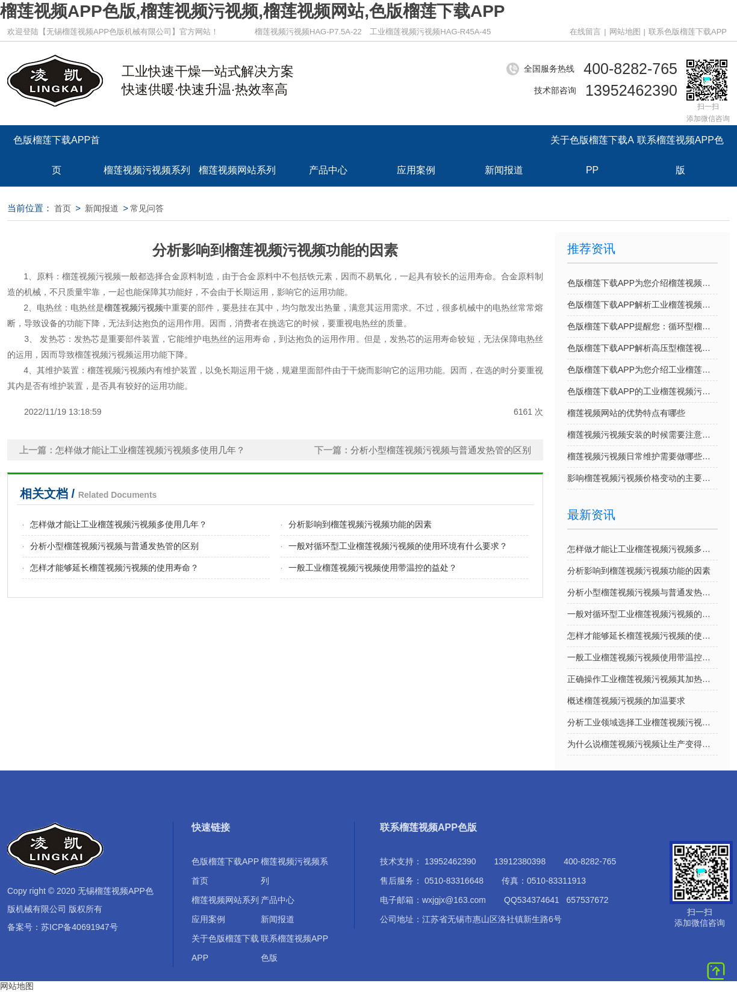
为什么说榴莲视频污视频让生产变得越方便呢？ (642, 744)
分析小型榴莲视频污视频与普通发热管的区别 (440, 450)
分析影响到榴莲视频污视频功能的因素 (360, 524)
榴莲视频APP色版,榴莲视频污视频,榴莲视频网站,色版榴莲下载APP (252, 11)
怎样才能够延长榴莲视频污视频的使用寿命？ (114, 567)
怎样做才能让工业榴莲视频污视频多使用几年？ (150, 450)
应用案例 (416, 170)
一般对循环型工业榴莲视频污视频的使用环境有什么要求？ (642, 614)
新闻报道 (504, 170)
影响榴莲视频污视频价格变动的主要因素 (642, 478)
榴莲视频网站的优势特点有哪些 (626, 413)
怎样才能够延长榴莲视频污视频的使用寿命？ (642, 635)
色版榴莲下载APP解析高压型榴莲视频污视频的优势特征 (642, 348)
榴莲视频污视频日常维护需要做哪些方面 (642, 456)
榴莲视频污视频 (133, 307)
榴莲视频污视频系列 (147, 170)
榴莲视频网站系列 (237, 170)
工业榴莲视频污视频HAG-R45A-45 (430, 31)
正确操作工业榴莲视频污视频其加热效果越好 (642, 679)
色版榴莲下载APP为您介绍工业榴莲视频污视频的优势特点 (642, 369)
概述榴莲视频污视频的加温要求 (626, 700)
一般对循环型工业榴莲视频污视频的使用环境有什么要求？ (398, 546)
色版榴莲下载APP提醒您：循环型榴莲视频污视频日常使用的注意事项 (642, 326)
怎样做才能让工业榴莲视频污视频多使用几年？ (118, 524)
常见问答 (147, 208)
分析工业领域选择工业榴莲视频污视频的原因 (642, 722)
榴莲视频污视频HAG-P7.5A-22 (308, 31)
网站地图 (625, 31)
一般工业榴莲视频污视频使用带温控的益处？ (642, 657)
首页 (62, 208)
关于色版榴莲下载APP (592, 146)
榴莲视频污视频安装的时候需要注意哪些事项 (642, 434)
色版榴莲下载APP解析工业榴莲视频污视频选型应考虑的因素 (642, 304)
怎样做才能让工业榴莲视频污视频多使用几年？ (642, 549)
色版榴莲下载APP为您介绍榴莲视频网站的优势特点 (642, 283)
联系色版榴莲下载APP (687, 31)
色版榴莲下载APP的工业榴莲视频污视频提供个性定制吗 (642, 391)
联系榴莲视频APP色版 (680, 146)
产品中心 (328, 170)
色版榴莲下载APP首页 (56, 146)
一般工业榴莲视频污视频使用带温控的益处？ (372, 567)
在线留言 (585, 31)
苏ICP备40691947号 (79, 927)
